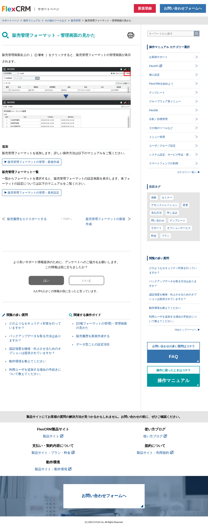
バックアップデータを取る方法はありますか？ (173, 283)
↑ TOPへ (66, 219)
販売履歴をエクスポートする (27, 219)
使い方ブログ (155, 436)
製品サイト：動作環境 (53, 469)
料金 (153, 235)
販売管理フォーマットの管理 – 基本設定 (31, 192)
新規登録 (145, 8)
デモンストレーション (164, 205)
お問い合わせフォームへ (183, 8)
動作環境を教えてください (27, 361)
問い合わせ (157, 220)
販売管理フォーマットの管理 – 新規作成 (31, 161)
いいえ (86, 280)
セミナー (167, 197)
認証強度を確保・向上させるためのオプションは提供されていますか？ (173, 296)
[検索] (196, 33)
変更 (185, 205)
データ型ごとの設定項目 (93, 344)
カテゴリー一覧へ (188, 172)
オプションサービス (179, 228)
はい (46, 280)
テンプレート (177, 220)
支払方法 (156, 212)
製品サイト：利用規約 (155, 452)
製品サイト (53, 436)
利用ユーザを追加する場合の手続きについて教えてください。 (173, 319)
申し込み (172, 212)
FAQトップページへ (187, 329)
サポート (156, 228)
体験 (153, 197)
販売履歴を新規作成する (93, 336)
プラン (166, 235)
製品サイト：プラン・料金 (53, 452)
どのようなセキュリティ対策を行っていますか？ (173, 270)
